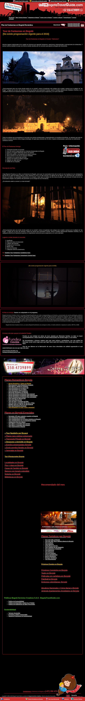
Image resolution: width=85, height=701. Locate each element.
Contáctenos (27, 691)
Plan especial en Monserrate (17, 398)
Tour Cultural (49, 543)
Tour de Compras (50, 553)
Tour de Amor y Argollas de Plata (18, 401)
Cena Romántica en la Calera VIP (18, 388)
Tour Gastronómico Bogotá (16, 426)
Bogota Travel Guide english (21, 1)
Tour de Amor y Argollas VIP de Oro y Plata (21, 403)
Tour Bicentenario (50, 559)
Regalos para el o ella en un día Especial (20, 404)
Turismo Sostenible (14, 613)
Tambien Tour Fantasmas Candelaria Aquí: (17, 252)
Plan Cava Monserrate (15, 400)
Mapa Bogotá (59, 24)
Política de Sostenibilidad (16, 601)
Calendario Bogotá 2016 (74, 23)
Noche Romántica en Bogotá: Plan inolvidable (22, 397)
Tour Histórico (49, 544)
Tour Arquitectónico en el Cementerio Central (22, 420)
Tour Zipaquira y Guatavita (53, 549)
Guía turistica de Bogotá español (39, 1)
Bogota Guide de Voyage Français (58, 1)
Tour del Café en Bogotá (52, 540)
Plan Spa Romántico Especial (17, 406)
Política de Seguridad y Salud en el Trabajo (21, 603)
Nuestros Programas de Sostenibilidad (20, 616)
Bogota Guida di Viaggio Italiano (77, 1)
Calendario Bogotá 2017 (74, 24)
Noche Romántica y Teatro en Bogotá (19, 383)
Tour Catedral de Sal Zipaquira (54, 547)
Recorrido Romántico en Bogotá (18, 392)
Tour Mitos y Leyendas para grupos (19, 425)
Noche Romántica (50, 556)
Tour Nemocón (49, 550)
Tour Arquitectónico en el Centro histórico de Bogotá (24, 419)
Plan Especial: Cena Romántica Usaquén (20, 385)
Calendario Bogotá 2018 (74, 26)
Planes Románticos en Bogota (35, 699)
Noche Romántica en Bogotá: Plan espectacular (23, 395)
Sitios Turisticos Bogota (21, 17)
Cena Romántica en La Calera (17, 389)
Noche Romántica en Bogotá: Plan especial (21, 394)
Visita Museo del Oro (51, 546)
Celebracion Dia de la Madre (17, 422)
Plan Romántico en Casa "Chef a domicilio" (21, 407)
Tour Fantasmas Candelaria (16, 417)
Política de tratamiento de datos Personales (21, 604)
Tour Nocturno (49, 552)
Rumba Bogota (67, 17)
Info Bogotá (11, 17)
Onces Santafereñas (51, 555)
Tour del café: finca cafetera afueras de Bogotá (59, 541)
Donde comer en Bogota (46, 17)
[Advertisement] (42, 637)
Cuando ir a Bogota (57, 17)
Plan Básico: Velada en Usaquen (18, 386)
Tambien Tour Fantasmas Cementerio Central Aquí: (20, 255)
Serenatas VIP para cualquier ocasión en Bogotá (23, 416)
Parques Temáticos (51, 558)
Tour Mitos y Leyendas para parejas (19, 423)
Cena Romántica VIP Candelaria (18, 391)
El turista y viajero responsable (17, 614)
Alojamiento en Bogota (33, 17)
